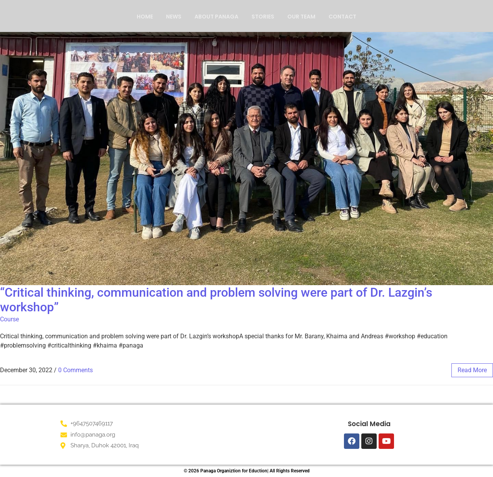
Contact (342, 16)
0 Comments (75, 370)
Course (9, 319)
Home (145, 16)
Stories (263, 16)
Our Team (301, 16)
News (173, 16)
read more (472, 370)
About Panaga (216, 16)
